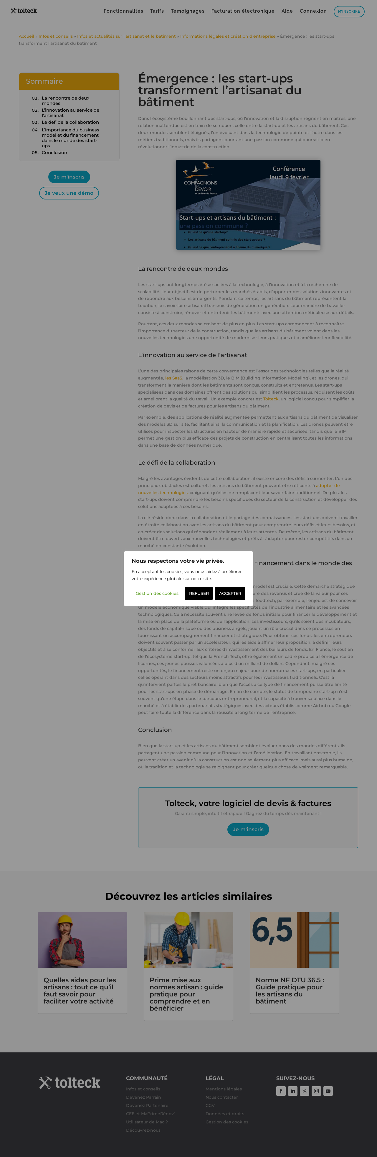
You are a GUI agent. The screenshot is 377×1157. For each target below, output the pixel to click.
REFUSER (199, 593)
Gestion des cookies (157, 593)
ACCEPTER (230, 593)
